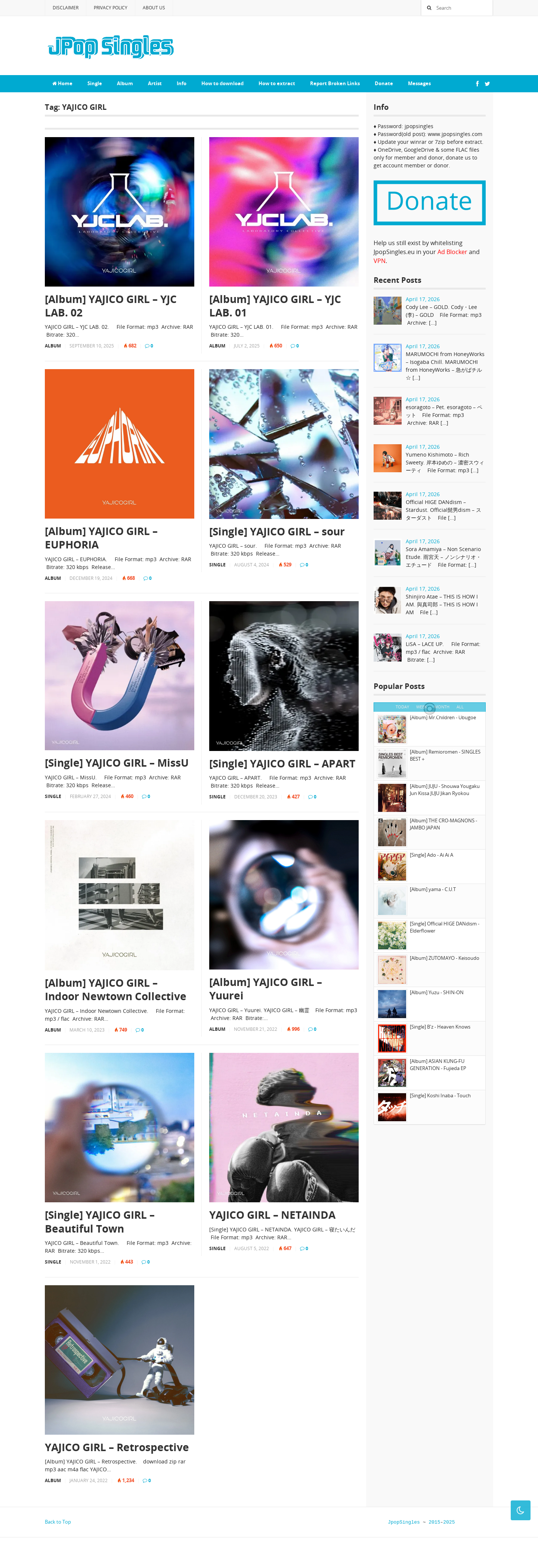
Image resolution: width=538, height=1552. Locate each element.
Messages (419, 83)
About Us (154, 7)
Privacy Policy (110, 7)
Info (181, 83)
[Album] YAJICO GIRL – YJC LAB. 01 (275, 305)
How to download (222, 83)
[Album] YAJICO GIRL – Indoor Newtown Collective (115, 989)
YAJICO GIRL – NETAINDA (272, 1214)
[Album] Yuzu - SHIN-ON (437, 992)
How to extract (277, 83)
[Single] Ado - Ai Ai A (431, 854)
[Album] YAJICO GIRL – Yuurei (265, 988)
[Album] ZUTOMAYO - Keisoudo (444, 958)
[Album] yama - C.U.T (433, 889)
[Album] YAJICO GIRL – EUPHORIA (101, 537)
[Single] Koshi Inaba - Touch (440, 1095)
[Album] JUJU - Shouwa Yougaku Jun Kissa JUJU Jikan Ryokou (445, 790)
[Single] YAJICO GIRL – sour (277, 531)
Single (94, 83)
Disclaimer (65, 7)
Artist (155, 83)
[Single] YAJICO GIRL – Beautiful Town (100, 1221)
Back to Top (58, 1521)
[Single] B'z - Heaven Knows (440, 1026)
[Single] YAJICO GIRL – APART (282, 763)
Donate (384, 83)
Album (125, 83)
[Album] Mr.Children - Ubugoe (443, 717)
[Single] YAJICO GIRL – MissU (117, 762)
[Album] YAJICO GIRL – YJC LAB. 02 (111, 305)
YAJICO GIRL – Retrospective (117, 1447)
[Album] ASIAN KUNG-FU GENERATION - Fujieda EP (438, 1065)
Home (62, 83)
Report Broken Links (335, 83)
